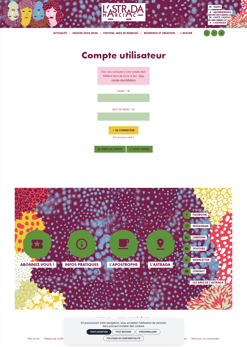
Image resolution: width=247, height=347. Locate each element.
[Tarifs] (215, 7)
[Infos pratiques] (207, 33)
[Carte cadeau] (219, 17)
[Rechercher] (214, 33)
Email (123, 91)
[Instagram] (207, 226)
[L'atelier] (186, 33)
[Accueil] (123, 12)
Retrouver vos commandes (205, 338)
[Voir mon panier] (229, 33)
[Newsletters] (207, 260)
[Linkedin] (207, 237)
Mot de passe (123, 109)
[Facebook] (207, 215)
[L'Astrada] (217, 23)
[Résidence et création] (159, 33)
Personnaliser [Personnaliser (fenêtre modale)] (148, 332)
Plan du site (33, 338)
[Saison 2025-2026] (85, 33)
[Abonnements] (220, 12)
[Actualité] (60, 33)
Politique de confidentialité (57, 338)
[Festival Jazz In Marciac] (121, 33)
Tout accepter (99, 332)
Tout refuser (123, 332)
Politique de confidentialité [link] (123, 338)
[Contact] (207, 271)
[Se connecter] (123, 130)
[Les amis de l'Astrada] (207, 282)
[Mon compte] (221, 33)
